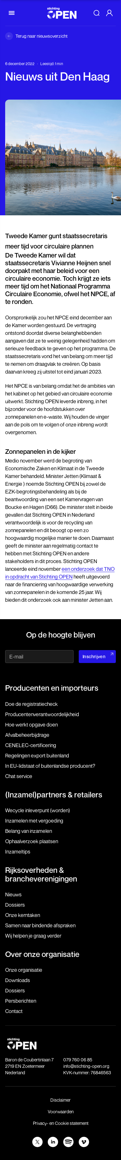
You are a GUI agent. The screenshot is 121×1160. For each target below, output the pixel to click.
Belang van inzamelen (28, 831)
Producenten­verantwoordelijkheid (42, 714)
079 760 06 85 (77, 1059)
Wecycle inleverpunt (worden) (37, 810)
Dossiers (15, 905)
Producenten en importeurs (51, 687)
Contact (14, 1011)
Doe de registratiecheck (31, 704)
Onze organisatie (23, 970)
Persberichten (20, 1001)
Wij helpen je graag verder (33, 935)
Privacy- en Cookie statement (60, 1123)
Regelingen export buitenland (37, 755)
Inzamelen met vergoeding (34, 820)
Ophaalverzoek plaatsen (31, 841)
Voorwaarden (61, 1111)
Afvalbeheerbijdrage (27, 735)
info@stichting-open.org (86, 1066)
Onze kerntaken (22, 915)
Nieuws (13, 894)
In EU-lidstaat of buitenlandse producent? (50, 766)
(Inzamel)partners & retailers (53, 794)
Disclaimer (60, 1100)
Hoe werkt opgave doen (31, 724)
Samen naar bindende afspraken (40, 925)
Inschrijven (94, 656)
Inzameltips (17, 851)
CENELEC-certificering (30, 745)
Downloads (17, 980)
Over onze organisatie (42, 954)
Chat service (18, 776)
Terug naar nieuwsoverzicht (41, 36)
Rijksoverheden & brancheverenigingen (41, 874)
